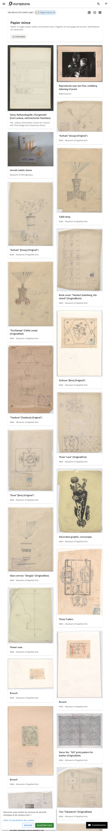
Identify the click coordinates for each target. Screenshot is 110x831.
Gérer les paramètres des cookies (18, 820)
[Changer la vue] (100, 12)
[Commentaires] (97, 825)
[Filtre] (106, 3)
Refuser (28, 825)
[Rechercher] (98, 3)
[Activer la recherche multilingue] (89, 12)
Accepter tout (44, 825)
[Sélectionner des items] (94, 12)
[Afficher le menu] (3, 3)
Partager (18, 36)
